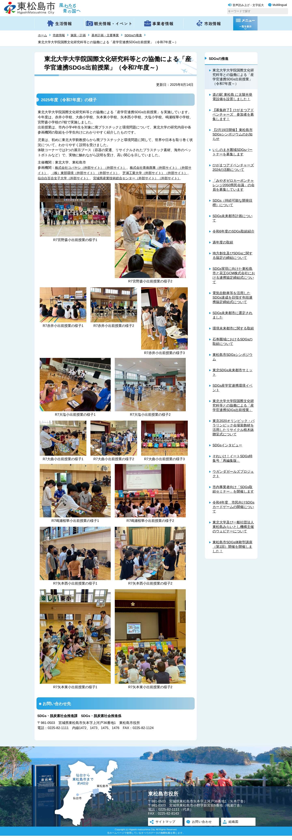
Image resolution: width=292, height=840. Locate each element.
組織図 (232, 826)
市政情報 (59, 35)
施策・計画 (80, 35)
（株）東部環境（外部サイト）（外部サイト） (94, 172)
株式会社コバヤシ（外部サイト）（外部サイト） (93, 167)
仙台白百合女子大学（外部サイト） (79, 177)
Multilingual (277, 5)
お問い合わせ (202, 826)
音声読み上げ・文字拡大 (246, 5)
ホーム (43, 35)
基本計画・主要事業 (108, 35)
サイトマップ (165, 826)
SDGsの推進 (138, 35)
